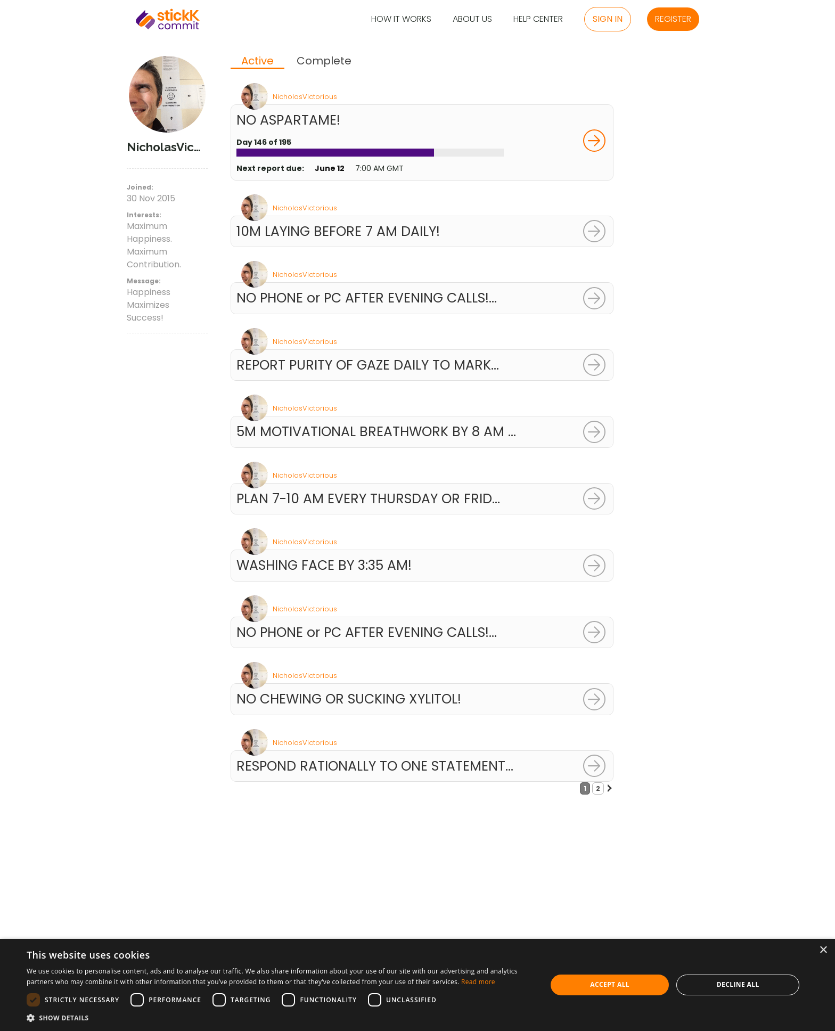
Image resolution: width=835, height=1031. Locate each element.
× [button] (823, 950)
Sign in (608, 19)
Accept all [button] (609, 984)
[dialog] (417, 985)
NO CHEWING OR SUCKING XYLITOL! (348, 699)
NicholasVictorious (305, 97)
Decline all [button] (738, 984)
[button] (279, 1017)
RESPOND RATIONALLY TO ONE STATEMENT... (374, 766)
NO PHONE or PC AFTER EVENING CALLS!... (366, 298)
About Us (472, 19)
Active (257, 61)
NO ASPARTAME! (288, 120)
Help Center (538, 19)
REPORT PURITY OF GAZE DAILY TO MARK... (367, 365)
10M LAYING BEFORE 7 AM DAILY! (338, 231)
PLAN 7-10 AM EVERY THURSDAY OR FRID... (368, 498)
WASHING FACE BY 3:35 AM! (324, 565)
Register (673, 19)
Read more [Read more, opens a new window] (478, 981)
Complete (324, 61)
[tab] (257, 61)
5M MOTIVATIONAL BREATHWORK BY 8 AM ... (376, 431)
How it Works (401, 19)
